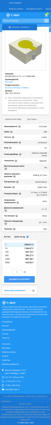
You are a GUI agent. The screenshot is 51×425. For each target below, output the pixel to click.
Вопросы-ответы (16, 9)
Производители (8, 330)
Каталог (5, 326)
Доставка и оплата (34, 9)
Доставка (32, 119)
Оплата (5, 356)
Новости (5, 338)
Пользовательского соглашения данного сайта (30, 401)
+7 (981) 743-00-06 (12, 385)
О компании (7, 322)
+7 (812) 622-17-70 (12, 381)
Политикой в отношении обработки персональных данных (24, 399)
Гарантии (6, 360)
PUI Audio (9, 82)
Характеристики (13, 119)
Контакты (6, 344)
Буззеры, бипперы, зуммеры (17, 88)
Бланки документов (10, 364)
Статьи (5, 334)
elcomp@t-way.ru (12, 389)
